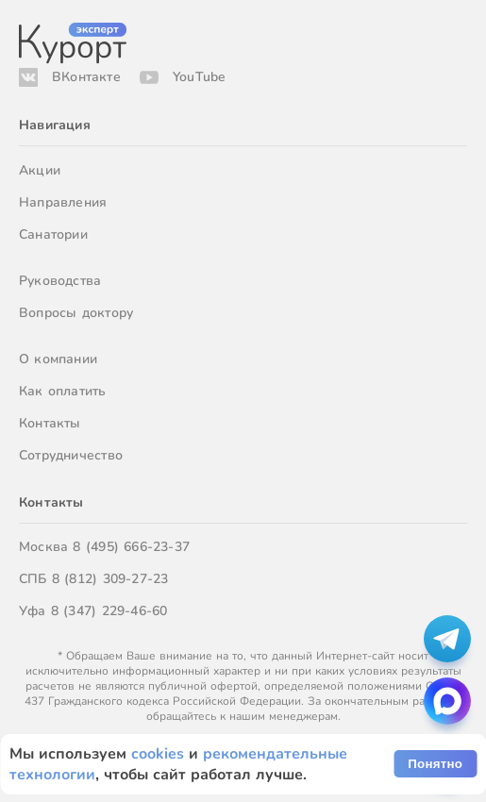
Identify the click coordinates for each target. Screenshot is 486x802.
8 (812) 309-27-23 (110, 579)
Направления (63, 202)
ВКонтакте (86, 77)
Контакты (50, 423)
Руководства (60, 281)
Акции (39, 170)
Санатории (53, 234)
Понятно (435, 764)
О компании (58, 359)
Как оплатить (63, 391)
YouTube (199, 77)
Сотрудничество (71, 455)
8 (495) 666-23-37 (131, 547)
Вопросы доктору (76, 313)
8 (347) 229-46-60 (109, 611)
